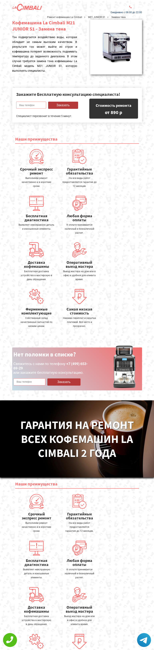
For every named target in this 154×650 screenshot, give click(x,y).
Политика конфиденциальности (36, 637)
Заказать (63, 105)
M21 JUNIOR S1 (96, 17)
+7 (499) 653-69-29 (73, 639)
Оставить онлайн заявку (76, 628)
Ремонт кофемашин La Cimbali (64, 17)
